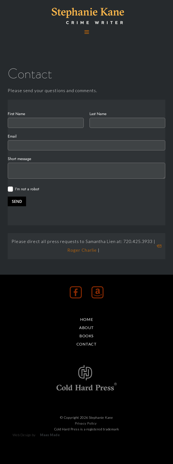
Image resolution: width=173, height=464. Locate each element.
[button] (87, 32)
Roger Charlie (82, 250)
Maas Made (50, 435)
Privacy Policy (86, 423)
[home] (86, 16)
